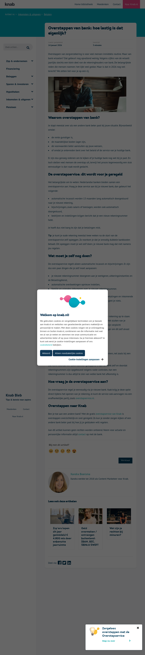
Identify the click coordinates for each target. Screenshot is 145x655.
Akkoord (46, 353)
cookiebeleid (46, 344)
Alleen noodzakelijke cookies (69, 353)
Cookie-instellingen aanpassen (86, 359)
